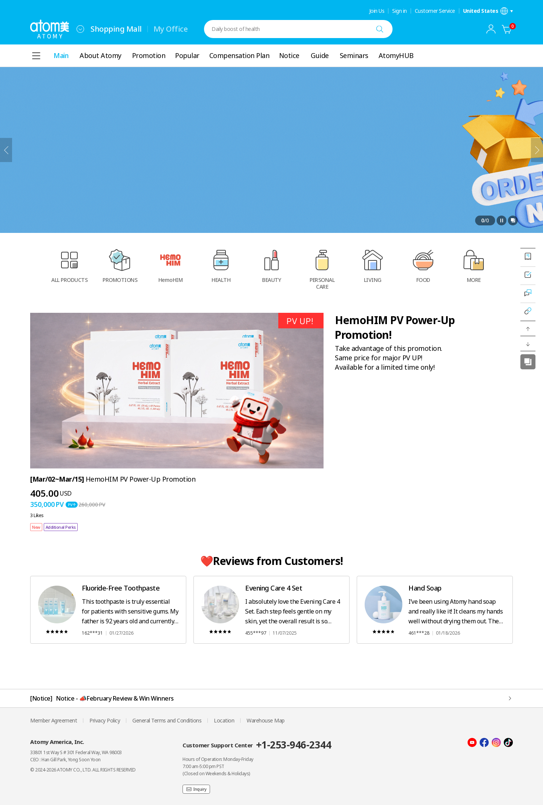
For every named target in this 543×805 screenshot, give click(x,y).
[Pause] (501, 220)
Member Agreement (53, 720)
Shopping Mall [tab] (116, 29)
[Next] (537, 150)
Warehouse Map (266, 720)
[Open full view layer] (513, 220)
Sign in (399, 11)
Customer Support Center (257, 744)
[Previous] (6, 150)
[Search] (380, 29)
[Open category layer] (36, 56)
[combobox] (80, 29)
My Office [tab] (170, 29)
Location (224, 720)
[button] (527, 328)
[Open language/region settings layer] (488, 11)
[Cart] (507, 29)
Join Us (377, 11)
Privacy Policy (104, 720)
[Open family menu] (80, 29)
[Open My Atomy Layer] (491, 29)
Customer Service (435, 11)
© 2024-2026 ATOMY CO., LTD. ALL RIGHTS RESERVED (83, 770)
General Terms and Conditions (166, 720)
